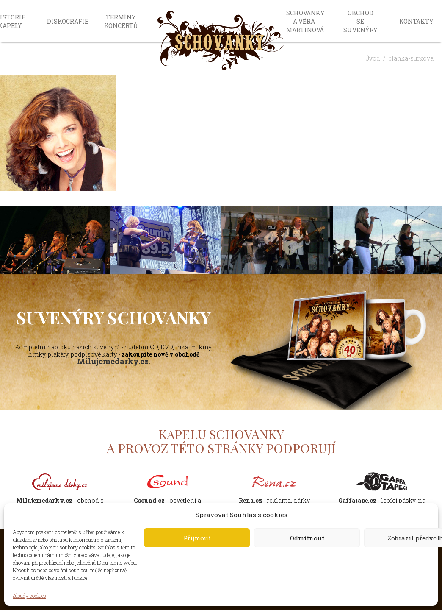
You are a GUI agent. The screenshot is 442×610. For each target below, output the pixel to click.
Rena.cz (250, 500)
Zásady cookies (29, 595)
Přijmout (197, 538)
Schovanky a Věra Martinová (305, 21)
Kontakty (416, 21)
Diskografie (67, 21)
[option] (165, 241)
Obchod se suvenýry (360, 21)
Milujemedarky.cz (113, 361)
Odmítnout (307, 538)
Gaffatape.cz (357, 500)
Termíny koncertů (121, 21)
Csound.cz (149, 500)
